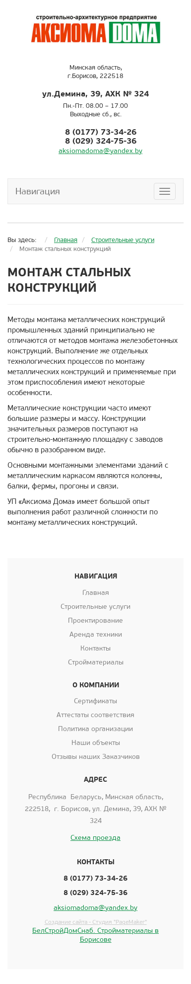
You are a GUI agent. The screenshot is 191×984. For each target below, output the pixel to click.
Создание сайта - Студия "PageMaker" (96, 921)
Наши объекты (95, 742)
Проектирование (95, 620)
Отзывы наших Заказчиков (96, 756)
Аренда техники (95, 634)
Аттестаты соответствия (95, 715)
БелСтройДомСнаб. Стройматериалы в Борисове (95, 935)
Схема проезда (95, 837)
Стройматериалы (96, 662)
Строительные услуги (95, 606)
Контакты (95, 648)
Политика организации (95, 729)
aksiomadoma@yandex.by (100, 151)
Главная (95, 592)
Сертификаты (95, 701)
